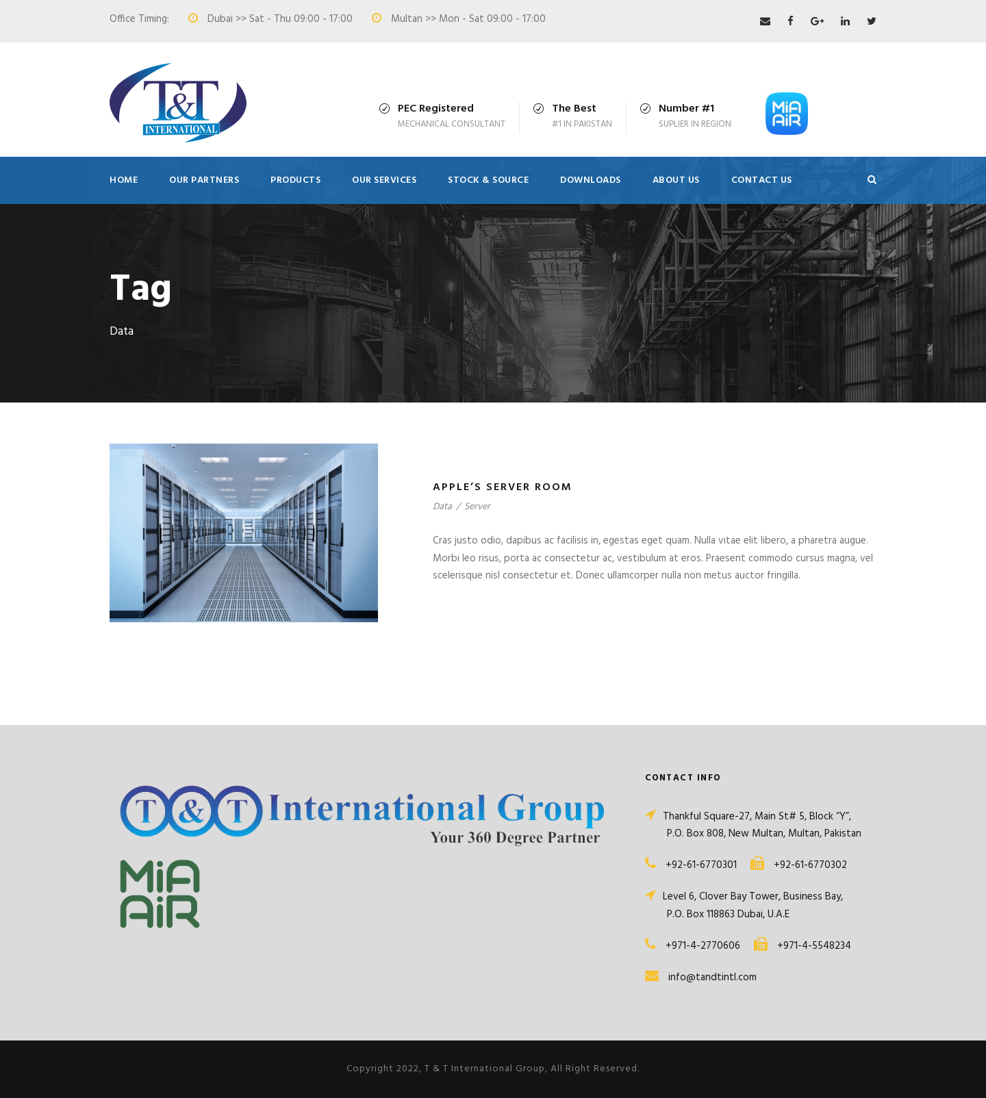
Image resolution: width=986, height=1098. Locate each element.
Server (477, 507)
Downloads (590, 180)
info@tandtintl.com (712, 977)
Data (442, 507)
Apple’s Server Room (502, 487)
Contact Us (761, 180)
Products (295, 180)
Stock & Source (488, 180)
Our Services (384, 180)
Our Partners (204, 180)
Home (124, 180)
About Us (676, 180)
